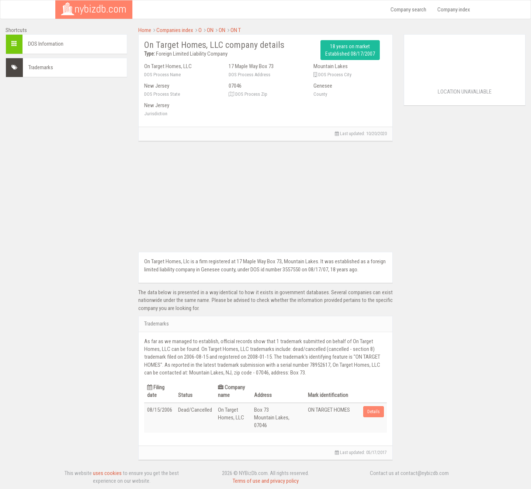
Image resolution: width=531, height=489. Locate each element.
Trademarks (40, 67)
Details (373, 411)
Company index (453, 9)
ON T (235, 30)
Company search (408, 9)
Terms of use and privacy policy (266, 481)
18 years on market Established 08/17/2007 (350, 50)
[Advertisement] (66, 129)
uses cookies (107, 473)
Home (144, 30)
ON (210, 30)
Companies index (174, 30)
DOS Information (45, 44)
